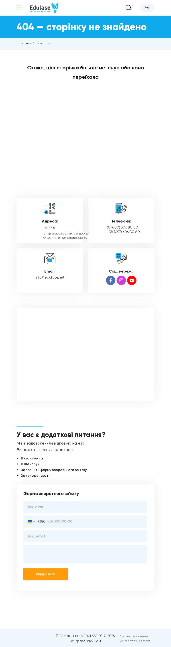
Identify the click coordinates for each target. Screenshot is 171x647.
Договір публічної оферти (135, 640)
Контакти (44, 43)
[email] (85, 536)
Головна (25, 43)
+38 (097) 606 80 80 (123, 232)
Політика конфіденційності (135, 636)
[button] (128, 7)
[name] (85, 507)
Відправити (46, 574)
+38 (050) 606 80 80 (121, 227)
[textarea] (85, 554)
